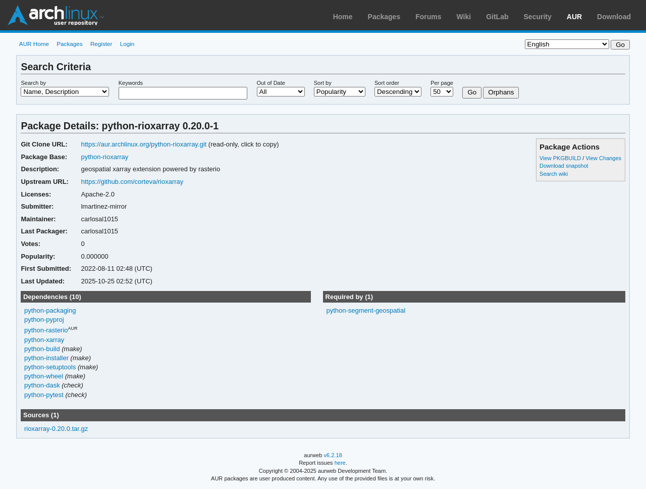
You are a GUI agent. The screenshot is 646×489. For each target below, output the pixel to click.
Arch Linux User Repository (55, 15)
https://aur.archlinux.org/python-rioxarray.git (143, 144)
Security (538, 17)
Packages (384, 17)
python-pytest (44, 395)
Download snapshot (564, 166)
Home (343, 17)
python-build (42, 349)
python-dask (42, 385)
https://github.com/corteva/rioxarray (132, 181)
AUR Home (34, 43)
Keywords (131, 83)
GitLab (497, 17)
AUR (574, 17)
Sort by (323, 83)
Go (471, 92)
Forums (428, 17)
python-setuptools (50, 367)
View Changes (603, 158)
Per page (441, 83)
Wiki (464, 17)
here (340, 463)
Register (101, 43)
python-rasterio (46, 330)
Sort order (386, 83)
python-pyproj (44, 319)
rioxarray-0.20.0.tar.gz (56, 428)
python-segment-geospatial (365, 310)
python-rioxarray (104, 157)
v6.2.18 (333, 455)
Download (614, 17)
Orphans (501, 92)
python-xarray (44, 340)
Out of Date (271, 83)
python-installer (46, 358)
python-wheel (43, 376)
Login (127, 43)
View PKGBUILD (561, 158)
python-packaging (50, 310)
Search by (33, 83)
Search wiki (554, 174)
